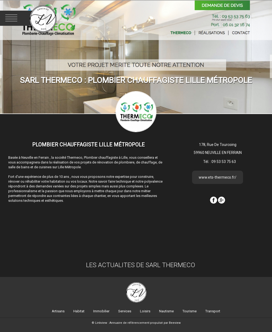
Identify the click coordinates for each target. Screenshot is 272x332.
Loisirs (145, 311)
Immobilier (101, 311)
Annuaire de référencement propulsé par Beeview (145, 323)
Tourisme (189, 311)
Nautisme (166, 311)
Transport (212, 311)
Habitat (78, 311)
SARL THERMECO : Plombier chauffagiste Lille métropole (136, 80)
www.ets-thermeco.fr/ (217, 177)
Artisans (58, 311)
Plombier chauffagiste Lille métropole (88, 144)
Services (124, 311)
